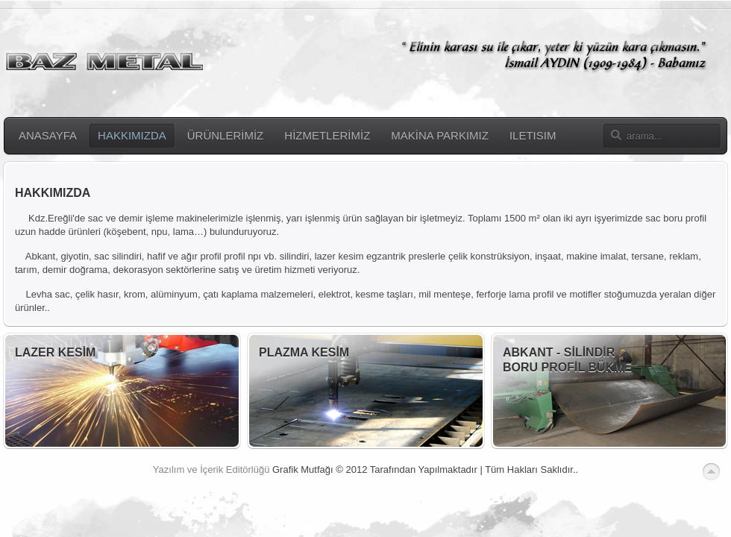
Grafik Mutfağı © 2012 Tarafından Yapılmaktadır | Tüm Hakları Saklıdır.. (425, 469)
